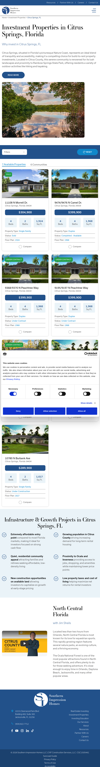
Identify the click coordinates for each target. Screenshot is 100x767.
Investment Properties (17, 18)
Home (4, 18)
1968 (67, 240)
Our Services (83, 722)
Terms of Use (50, 763)
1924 (17, 240)
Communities (39, 164)
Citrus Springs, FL (34, 18)
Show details (86, 403)
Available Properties (14, 164)
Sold (14, 236)
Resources (51, 3)
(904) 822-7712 (22, 724)
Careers (81, 3)
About (86, 726)
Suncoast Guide (50, 756)
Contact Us (93, 3)
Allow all (82, 411)
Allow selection (50, 411)
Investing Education (80, 718)
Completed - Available (71, 236)
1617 (17, 496)
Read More (13, 75)
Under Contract (19, 321)
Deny (18, 411)
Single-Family (25, 231)
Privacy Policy (50, 759)
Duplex (71, 231)
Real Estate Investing (80, 711)
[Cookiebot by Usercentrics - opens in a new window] (86, 354)
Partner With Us (66, 3)
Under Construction (21, 491)
